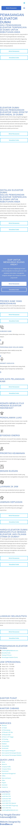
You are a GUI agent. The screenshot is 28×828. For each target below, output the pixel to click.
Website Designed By (10, 822)
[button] (24, 8)
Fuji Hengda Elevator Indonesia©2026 (10, 815)
